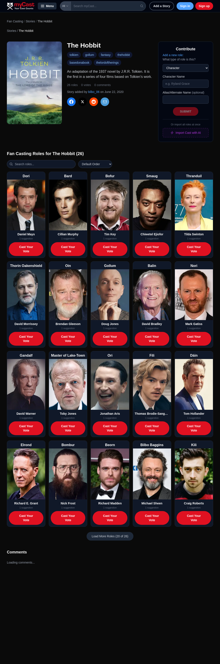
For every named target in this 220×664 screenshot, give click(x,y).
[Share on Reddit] (93, 101)
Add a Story (161, 6)
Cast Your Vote (26, 249)
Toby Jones (68, 413)
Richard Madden (110, 503)
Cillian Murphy (68, 234)
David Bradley (152, 324)
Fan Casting (15, 21)
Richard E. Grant (26, 503)
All (65, 6)
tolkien (74, 55)
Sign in (185, 6)
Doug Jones (110, 324)
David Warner (26, 413)
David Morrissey (26, 324)
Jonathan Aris (110, 413)
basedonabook (79, 62)
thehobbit (124, 55)
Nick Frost (68, 503)
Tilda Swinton (194, 234)
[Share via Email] (105, 101)
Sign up (204, 6)
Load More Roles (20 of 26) (110, 536)
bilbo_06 (93, 92)
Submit (185, 111)
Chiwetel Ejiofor (152, 234)
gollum (89, 55)
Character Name (174, 76)
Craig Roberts (194, 503)
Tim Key (110, 234)
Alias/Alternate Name (183, 92)
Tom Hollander (193, 413)
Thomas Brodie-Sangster (152, 413)
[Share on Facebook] (71, 101)
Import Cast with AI (185, 132)
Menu (47, 6)
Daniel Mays (26, 234)
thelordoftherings (107, 62)
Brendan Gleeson (68, 324)
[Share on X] (82, 101)
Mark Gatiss (193, 324)
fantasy (106, 55)
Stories (30, 21)
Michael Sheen (152, 503)
